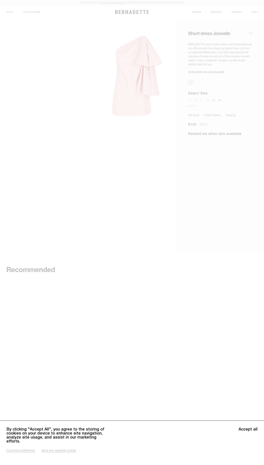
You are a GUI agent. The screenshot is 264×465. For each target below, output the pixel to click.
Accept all (248, 435)
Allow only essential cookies (58, 456)
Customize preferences (20, 456)
